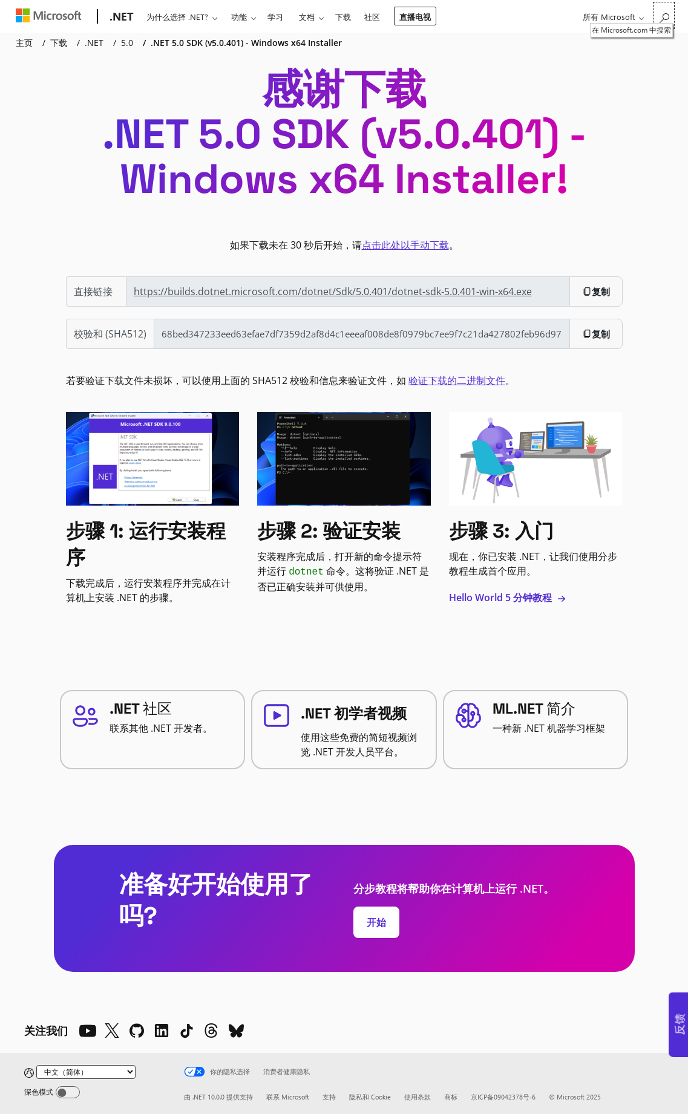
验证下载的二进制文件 (456, 380)
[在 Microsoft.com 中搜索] (664, 15)
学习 (275, 16)
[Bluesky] (236, 1030)
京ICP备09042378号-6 (503, 1096)
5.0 (127, 42)
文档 (307, 16)
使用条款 (417, 1096)
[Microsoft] (51, 17)
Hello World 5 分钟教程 (507, 597)
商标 (450, 1096)
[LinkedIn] (161, 1030)
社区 (372, 16)
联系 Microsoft (287, 1096)
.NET (94, 42)
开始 (376, 922)
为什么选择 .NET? (177, 16)
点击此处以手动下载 (405, 245)
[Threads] (211, 1030)
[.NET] (120, 17)
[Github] (136, 1030)
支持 (329, 1096)
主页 (24, 42)
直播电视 (415, 16)
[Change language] (86, 1072)
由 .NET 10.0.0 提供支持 (218, 1096)
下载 (343, 16)
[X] (112, 1030)
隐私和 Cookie (370, 1096)
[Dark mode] (68, 1092)
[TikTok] (186, 1030)
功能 (239, 16)
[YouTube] (87, 1030)
